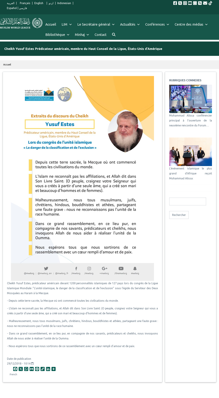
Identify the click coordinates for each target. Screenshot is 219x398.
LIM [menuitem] (64, 24)
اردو (51, 3)
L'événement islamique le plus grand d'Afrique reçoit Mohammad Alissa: (190, 173)
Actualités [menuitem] (127, 24)
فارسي (23, 8)
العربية (10, 3)
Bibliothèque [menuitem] (55, 35)
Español (12, 8)
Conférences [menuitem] (155, 24)
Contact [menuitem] (101, 35)
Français (24, 3)
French (13, 374)
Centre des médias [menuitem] (189, 24)
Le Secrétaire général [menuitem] (97, 24)
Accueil (7, 64)
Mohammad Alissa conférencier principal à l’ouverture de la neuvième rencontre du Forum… (190, 120)
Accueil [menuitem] (50, 24)
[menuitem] (113, 35)
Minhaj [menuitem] (80, 35)
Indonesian (64, 3)
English (39, 3)
